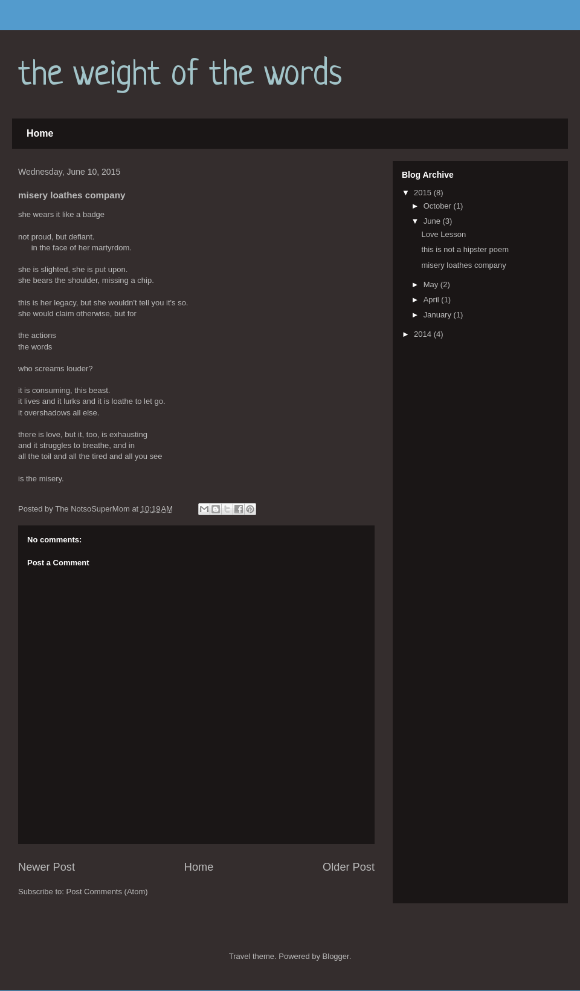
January (439, 314)
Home (40, 133)
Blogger (336, 956)
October (439, 205)
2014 (424, 334)
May (432, 284)
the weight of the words (180, 75)
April (433, 299)
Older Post (349, 867)
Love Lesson (443, 234)
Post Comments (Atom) (107, 891)
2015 (424, 192)
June (433, 221)
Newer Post (46, 867)
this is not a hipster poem (465, 249)
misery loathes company (463, 265)
